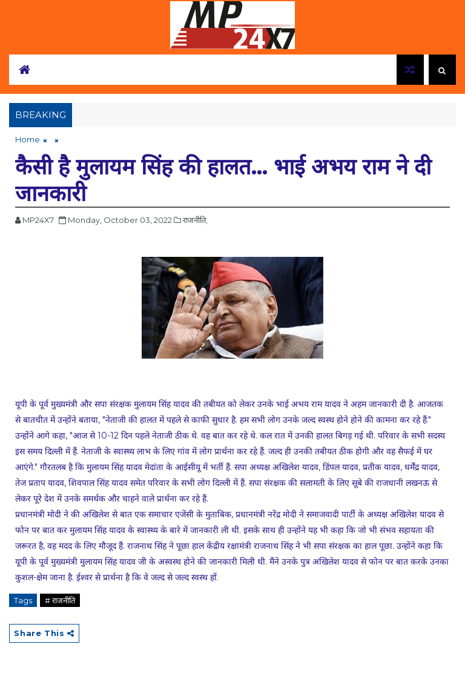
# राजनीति (60, 600)
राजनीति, (195, 220)
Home (27, 139)
